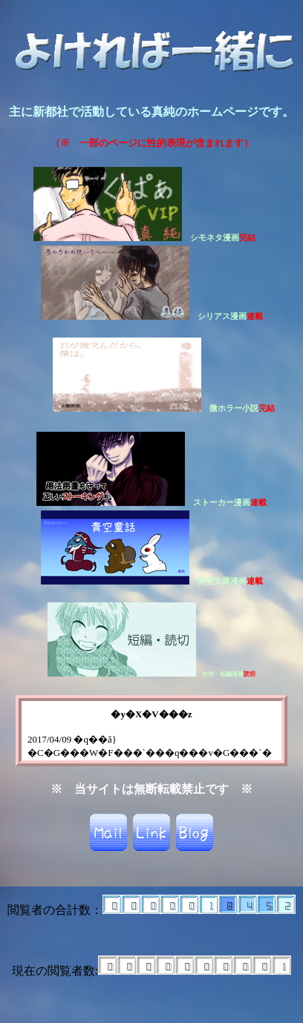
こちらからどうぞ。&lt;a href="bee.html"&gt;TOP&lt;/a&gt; (151, 730)
